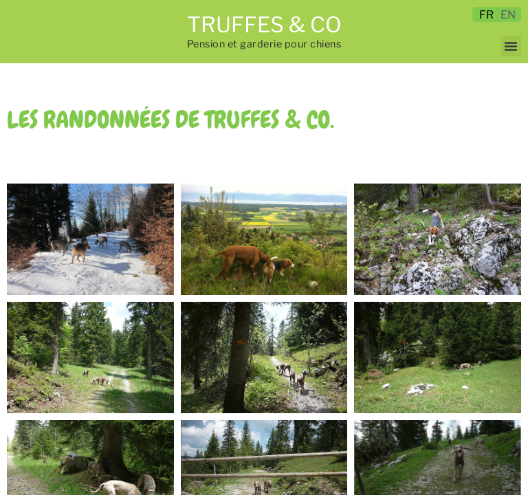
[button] (510, 46)
